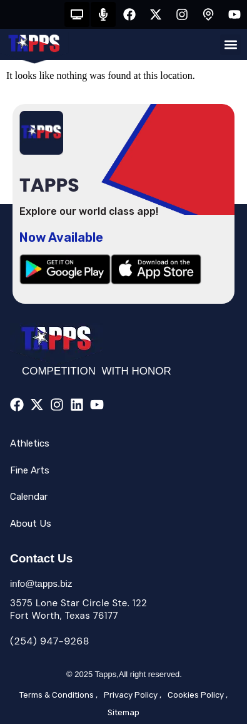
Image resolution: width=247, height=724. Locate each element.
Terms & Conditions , (58, 695)
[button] (230, 44)
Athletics (29, 443)
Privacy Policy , (132, 695)
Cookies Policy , (198, 695)
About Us (30, 523)
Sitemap (123, 712)
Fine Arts (29, 470)
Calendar (29, 496)
